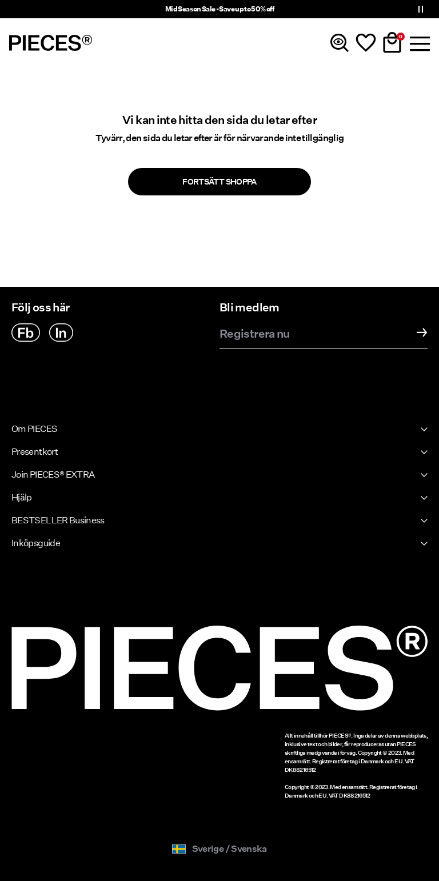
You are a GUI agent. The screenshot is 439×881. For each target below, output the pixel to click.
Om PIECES (34, 428)
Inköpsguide (35, 543)
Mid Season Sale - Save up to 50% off (219, 9)
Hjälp (21, 497)
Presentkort (34, 451)
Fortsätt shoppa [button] (219, 182)
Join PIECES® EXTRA (52, 474)
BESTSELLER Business (58, 520)
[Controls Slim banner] (421, 9)
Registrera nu (255, 334)
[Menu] (418, 42)
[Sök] (339, 42)
